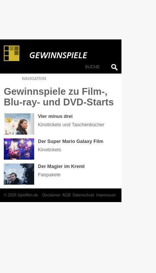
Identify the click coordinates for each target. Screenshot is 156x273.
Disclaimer (51, 195)
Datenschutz (83, 195)
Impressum (106, 195)
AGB (66, 195)
